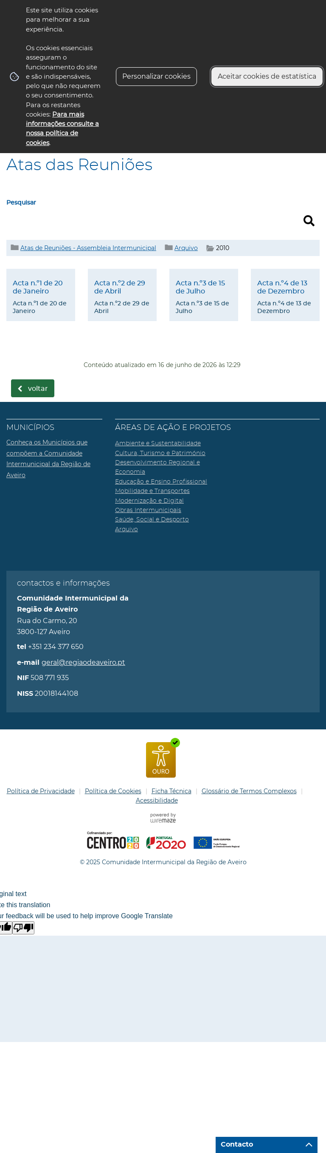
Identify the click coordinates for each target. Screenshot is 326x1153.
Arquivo (186, 248)
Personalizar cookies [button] (156, 76)
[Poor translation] (23, 927)
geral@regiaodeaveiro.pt (83, 662)
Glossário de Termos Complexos (249, 791)
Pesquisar (21, 202)
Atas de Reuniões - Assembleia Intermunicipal (88, 248)
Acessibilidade (157, 800)
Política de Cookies (113, 791)
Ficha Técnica (171, 791)
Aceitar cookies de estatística (267, 76)
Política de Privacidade (41, 791)
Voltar (38, 388)
